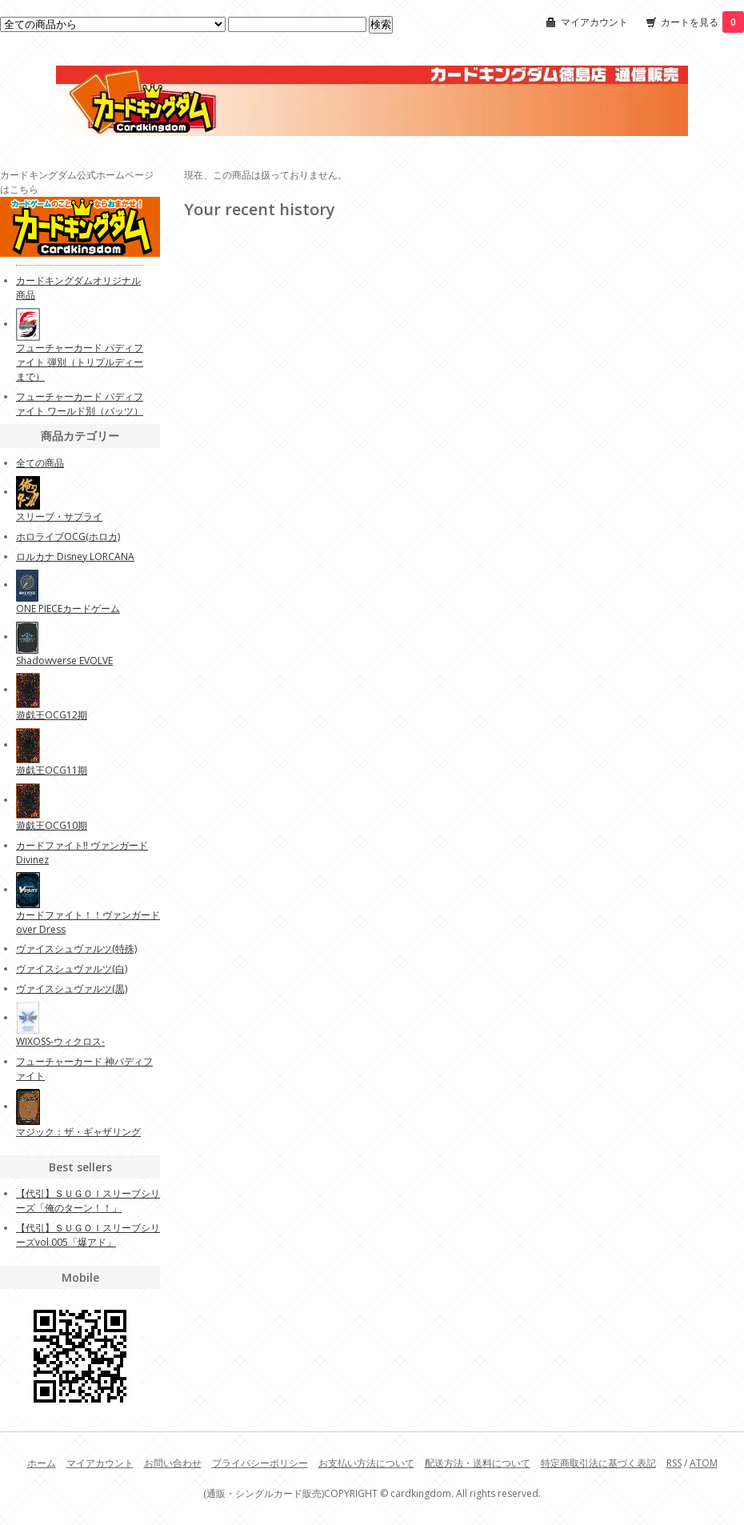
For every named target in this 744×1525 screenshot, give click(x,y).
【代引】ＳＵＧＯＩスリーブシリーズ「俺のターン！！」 (88, 1201)
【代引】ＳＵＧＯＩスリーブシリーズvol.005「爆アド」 (88, 1235)
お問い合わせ (173, 1463)
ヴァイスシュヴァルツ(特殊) (76, 948)
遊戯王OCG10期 (51, 825)
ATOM (704, 1463)
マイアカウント (594, 22)
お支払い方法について (366, 1463)
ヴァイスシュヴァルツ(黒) (71, 988)
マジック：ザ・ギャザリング (78, 1132)
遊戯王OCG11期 (51, 770)
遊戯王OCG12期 (51, 715)
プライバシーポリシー (260, 1463)
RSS (674, 1463)
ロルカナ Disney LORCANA (75, 556)
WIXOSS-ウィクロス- (60, 1041)
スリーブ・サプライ (59, 516)
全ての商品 (40, 463)
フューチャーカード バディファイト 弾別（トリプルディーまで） (79, 362)
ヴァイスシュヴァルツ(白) (71, 968)
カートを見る (702, 22)
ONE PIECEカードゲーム (68, 608)
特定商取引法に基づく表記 (598, 1463)
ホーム (41, 1463)
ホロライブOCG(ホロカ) (68, 536)
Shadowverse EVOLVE (64, 660)
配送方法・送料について (477, 1463)
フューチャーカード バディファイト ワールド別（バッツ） (79, 404)
